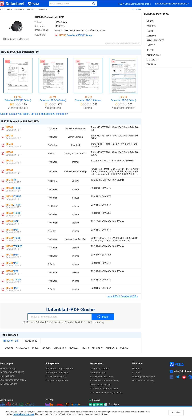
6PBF (13, 256)
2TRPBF (13, 280)
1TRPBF (13, 197)
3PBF (13, 289)
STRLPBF (14, 247)
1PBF (13, 231)
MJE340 (124, 348)
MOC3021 (74, 348)
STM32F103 (60, 348)
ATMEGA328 (22, 348)
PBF (13, 181)
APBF (13, 222)
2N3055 (47, 348)
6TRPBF (13, 214)
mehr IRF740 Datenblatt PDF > (122, 296)
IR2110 (85, 348)
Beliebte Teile (11, 340)
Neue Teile (31, 340)
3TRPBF (13, 206)
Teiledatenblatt (6, 9)
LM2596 (9, 348)
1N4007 (36, 348)
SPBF (13, 272)
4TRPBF (13, 189)
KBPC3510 (97, 348)
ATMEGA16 (111, 348)
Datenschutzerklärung (23, 414)
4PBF (13, 264)
